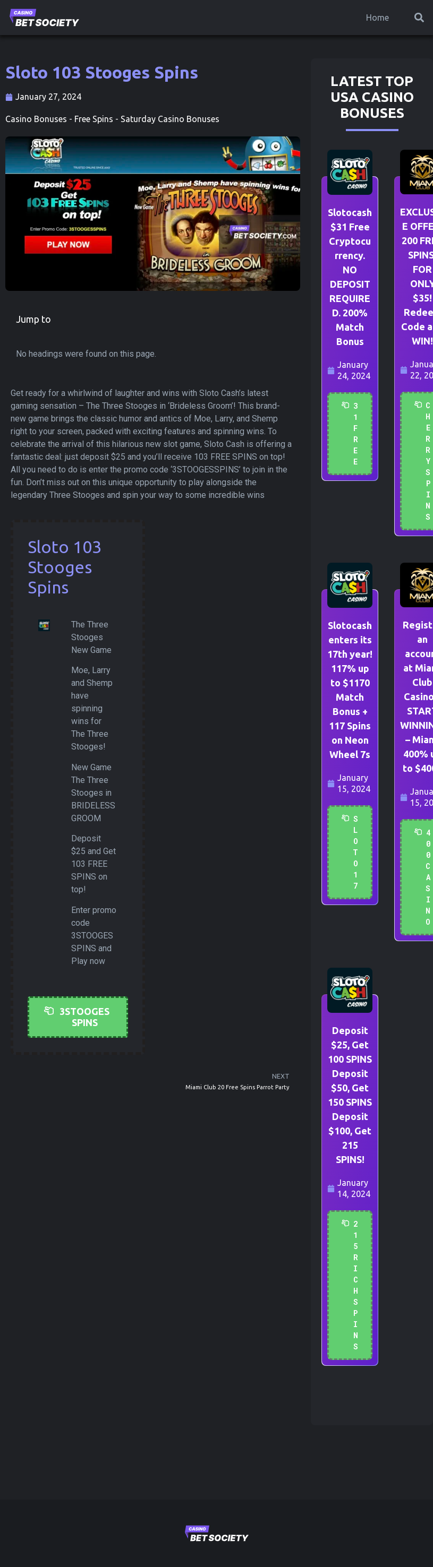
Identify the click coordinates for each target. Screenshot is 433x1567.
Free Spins (93, 119)
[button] (419, 18)
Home (377, 17)
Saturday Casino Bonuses (170, 119)
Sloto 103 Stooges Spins (64, 567)
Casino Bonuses (36, 119)
